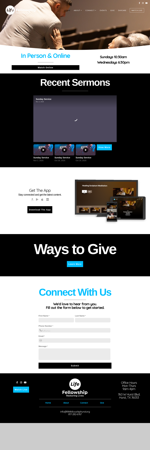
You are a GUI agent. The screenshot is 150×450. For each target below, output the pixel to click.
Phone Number (45, 326)
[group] (43, 154)
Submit (75, 366)
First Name (43, 316)
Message (43, 346)
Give (112, 10)
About (78, 10)
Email (41, 336)
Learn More (75, 264)
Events (103, 10)
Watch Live (136, 10)
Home (67, 10)
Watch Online (45, 68)
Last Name (80, 316)
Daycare (122, 10)
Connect (90, 10)
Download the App (40, 210)
